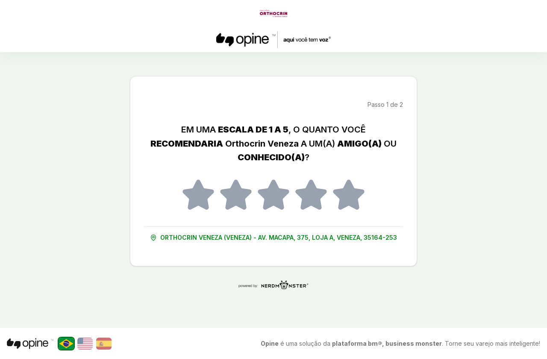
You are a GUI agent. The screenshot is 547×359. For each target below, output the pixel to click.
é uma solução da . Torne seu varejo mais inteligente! (400, 343)
